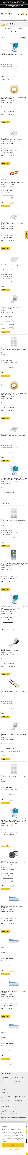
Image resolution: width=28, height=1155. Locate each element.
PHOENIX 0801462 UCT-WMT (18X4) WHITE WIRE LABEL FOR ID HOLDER (13, 436)
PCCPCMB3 (3, 348)
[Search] (14, 19)
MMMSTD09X (4, 179)
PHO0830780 (4, 264)
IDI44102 (3, 605)
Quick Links (14, 1093)
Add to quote (5, 79)
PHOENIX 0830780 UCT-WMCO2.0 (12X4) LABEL (12, 266)
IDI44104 (3, 819)
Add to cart (5, 122)
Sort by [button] (20, 28)
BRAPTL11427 (4, 649)
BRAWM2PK (3, 947)
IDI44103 (3, 477)
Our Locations (5, 1100)
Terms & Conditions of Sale (7, 1080)
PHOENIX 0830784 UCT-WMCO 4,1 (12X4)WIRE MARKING (14, 139)
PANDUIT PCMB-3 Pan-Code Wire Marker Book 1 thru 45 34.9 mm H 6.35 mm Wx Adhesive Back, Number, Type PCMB (13, 351)
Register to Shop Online (20, 1097)
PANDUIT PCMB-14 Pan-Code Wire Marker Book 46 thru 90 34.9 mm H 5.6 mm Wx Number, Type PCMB (13, 521)
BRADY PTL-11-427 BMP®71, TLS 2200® (9, 650)
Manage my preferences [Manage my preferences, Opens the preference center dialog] (13, 1149)
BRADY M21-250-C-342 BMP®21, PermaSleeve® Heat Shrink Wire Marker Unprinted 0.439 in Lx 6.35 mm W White (13, 864)
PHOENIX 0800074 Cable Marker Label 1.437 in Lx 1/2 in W (14, 735)
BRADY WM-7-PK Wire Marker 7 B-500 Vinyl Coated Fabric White (13, 1034)
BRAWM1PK (3, 905)
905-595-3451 (14, 1114)
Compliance (4, 1077)
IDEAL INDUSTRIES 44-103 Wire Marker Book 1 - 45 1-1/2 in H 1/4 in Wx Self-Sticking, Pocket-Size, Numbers (14, 479)
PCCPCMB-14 (4, 519)
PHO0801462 (4, 434)
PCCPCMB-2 (4, 561)
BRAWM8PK (3, 990)
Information (14, 1074)
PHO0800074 (4, 733)
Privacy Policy (19, 1077)
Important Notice (20, 1084)
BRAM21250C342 (5, 861)
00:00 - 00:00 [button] (23, 3)
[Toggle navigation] (2, 14)
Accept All (13, 1145)
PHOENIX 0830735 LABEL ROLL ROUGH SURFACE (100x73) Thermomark (12, 308)
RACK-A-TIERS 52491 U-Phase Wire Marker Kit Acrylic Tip (14, 692)
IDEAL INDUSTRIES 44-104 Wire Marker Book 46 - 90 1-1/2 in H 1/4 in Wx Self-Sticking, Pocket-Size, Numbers (14, 821)
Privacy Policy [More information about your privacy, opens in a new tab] (5, 1141)
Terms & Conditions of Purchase (21, 1080)
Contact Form (5, 1103)
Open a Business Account (6, 1097)
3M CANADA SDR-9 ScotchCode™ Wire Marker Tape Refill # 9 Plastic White (13, 98)
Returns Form (19, 1100)
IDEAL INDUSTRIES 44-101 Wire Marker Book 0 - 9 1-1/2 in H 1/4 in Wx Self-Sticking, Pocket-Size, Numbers (14, 55)
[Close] (24, 1125)
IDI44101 (3, 53)
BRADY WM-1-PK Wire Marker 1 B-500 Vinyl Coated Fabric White (13, 907)
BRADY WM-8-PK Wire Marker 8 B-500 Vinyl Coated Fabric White (13, 992)
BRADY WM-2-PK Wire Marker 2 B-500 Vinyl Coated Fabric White (13, 949)
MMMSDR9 (3, 96)
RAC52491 (3, 690)
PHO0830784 (4, 138)
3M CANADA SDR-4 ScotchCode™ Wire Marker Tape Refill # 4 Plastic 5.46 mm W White (13, 394)
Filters (7, 28)
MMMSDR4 (3, 392)
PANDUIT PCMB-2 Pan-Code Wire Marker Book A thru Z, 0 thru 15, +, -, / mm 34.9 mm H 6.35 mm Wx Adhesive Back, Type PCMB (14, 564)
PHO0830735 (4, 306)
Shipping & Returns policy (6, 1084)
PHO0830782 (4, 222)
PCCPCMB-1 (4, 775)
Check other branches (8, 68)
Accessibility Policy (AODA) (6, 1088)
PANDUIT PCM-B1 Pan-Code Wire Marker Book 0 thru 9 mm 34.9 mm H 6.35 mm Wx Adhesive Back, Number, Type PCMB (14, 778)
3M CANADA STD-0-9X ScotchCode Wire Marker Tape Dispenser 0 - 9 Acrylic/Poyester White (12, 181)
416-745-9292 (6, 9)
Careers (17, 1103)
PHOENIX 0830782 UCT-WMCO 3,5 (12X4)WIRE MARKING (12, 224)
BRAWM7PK (3, 1032)
